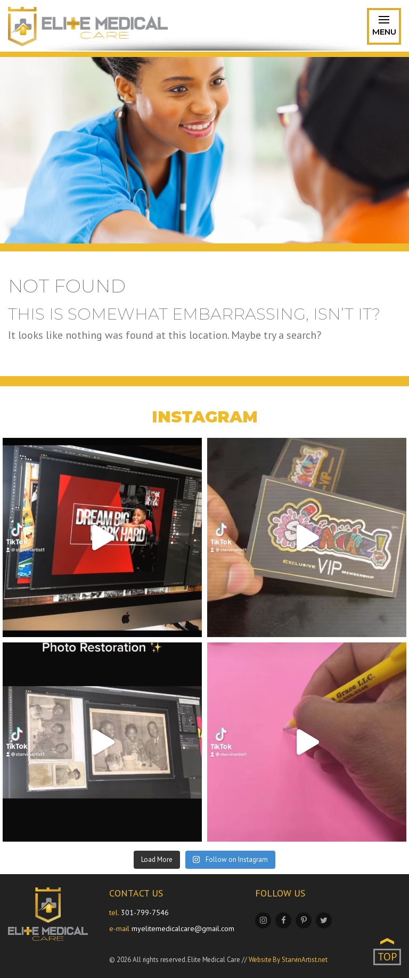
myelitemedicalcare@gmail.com (183, 928)
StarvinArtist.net (305, 959)
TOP (387, 957)
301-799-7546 (145, 912)
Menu (384, 28)
